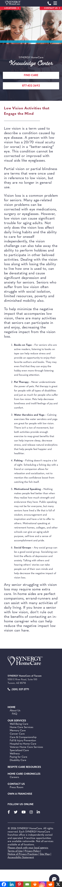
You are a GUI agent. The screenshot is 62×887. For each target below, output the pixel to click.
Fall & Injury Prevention (23, 740)
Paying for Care (18, 757)
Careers (14, 777)
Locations (10, 8)
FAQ (14, 714)
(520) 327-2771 (18, 689)
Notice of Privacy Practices (23, 854)
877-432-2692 (31, 86)
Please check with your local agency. (28, 847)
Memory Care (18, 730)
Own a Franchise (20, 794)
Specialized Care (19, 750)
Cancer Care (17, 734)
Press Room (16, 787)
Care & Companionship (23, 737)
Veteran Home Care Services (26, 747)
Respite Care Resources (24, 767)
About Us (15, 710)
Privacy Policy (32, 851)
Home (11, 707)
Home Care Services (21, 727)
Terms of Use (15, 851)
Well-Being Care (19, 724)
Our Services (17, 720)
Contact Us (51, 8)
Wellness (15, 753)
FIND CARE (31, 75)
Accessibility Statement (21, 857)
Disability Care (18, 760)
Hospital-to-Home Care (23, 744)
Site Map (45, 854)
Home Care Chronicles (24, 774)
